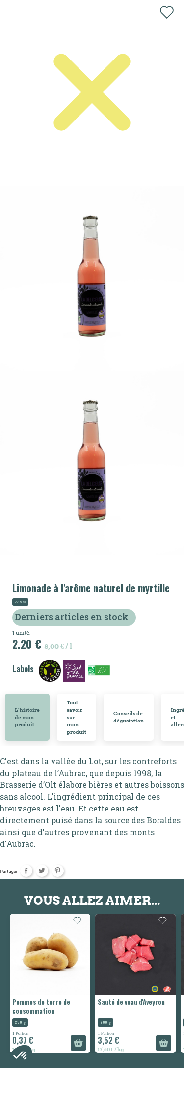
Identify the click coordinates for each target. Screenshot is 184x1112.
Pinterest (58, 871)
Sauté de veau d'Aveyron (131, 1002)
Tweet (42, 871)
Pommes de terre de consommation (41, 1006)
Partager (26, 871)
